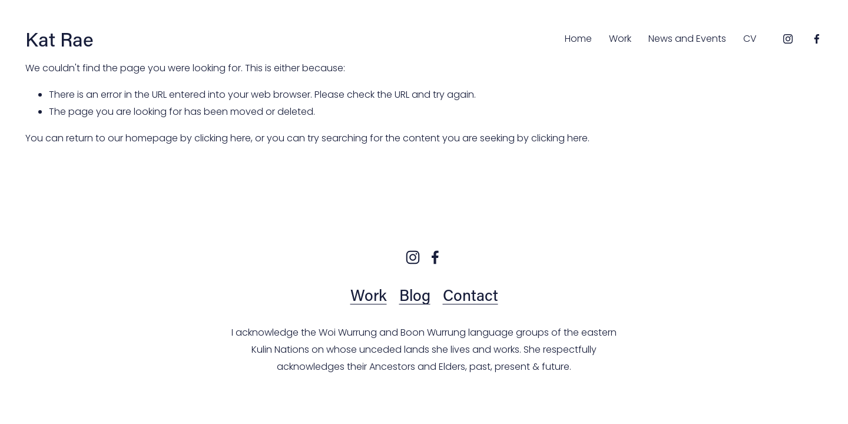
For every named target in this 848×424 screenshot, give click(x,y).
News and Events (687, 38)
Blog (414, 294)
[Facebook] (817, 39)
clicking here (222, 138)
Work (620, 38)
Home (578, 38)
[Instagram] (788, 39)
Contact (470, 294)
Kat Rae (59, 39)
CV (750, 38)
